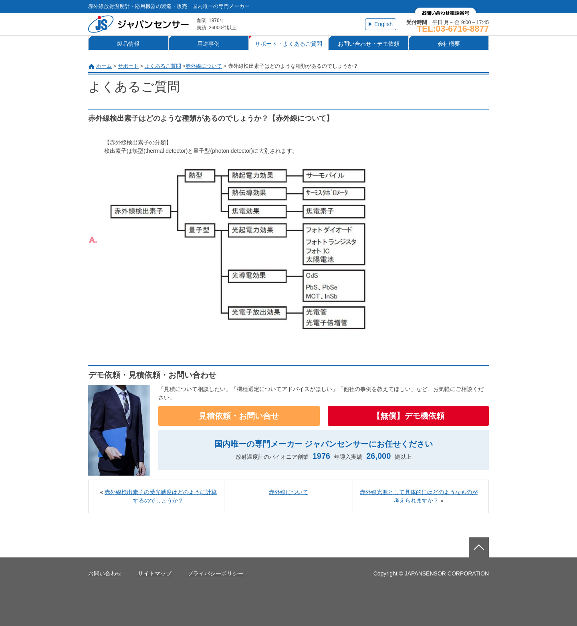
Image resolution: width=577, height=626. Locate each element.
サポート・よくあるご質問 (288, 44)
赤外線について (204, 66)
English (383, 24)
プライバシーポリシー (216, 573)
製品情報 (128, 44)
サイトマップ (154, 573)
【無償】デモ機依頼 (408, 415)
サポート (128, 66)
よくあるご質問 (163, 66)
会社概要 (449, 44)
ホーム (104, 66)
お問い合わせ (105, 573)
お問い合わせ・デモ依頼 (368, 44)
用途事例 (208, 44)
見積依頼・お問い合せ (239, 415)
